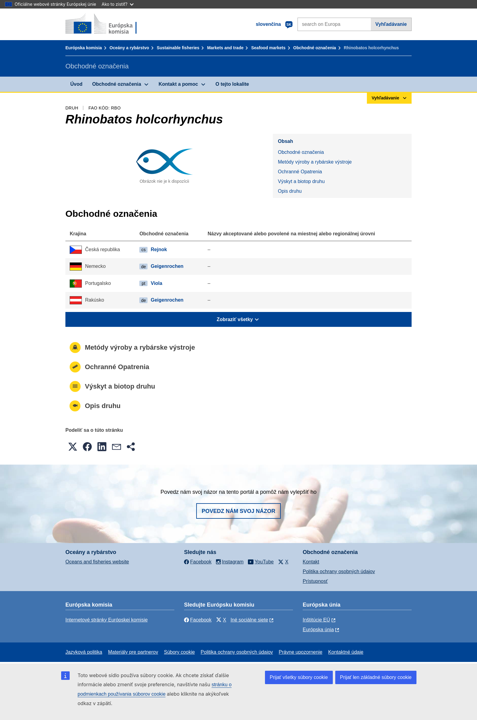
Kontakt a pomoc (178, 84)
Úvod (76, 84)
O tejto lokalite (232, 84)
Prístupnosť (315, 581)
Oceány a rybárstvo (129, 47)
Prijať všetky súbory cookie (299, 677)
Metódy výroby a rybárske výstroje (315, 161)
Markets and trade (225, 47)
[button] (73, 447)
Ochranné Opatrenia (300, 171)
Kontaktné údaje (346, 652)
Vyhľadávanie (391, 24)
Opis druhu (289, 191)
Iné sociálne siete (249, 619)
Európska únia (318, 629)
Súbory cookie (179, 652)
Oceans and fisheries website (97, 561)
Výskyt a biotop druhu (301, 181)
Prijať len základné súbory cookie (376, 677)
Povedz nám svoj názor (238, 511)
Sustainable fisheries (178, 47)
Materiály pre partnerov (133, 652)
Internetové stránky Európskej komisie (106, 619)
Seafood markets (268, 47)
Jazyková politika (83, 652)
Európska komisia (83, 47)
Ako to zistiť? (118, 4)
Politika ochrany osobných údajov (339, 571)
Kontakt (311, 561)
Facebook (197, 619)
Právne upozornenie (300, 652)
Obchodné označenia (314, 47)
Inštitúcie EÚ (316, 619)
